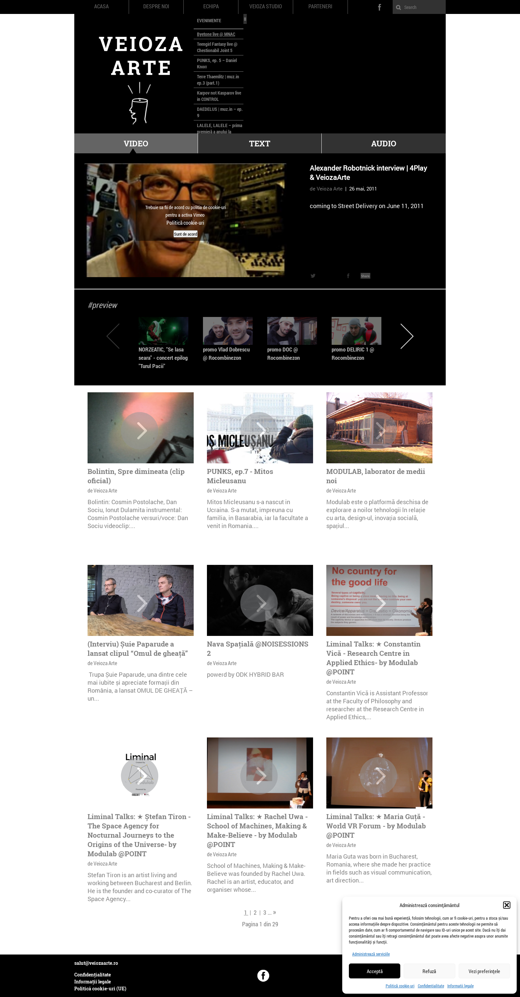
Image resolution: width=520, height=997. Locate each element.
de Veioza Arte (326, 188)
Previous (112, 336)
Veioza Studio (265, 6)
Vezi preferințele (484, 971)
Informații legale (460, 985)
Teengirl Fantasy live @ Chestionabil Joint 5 (217, 47)
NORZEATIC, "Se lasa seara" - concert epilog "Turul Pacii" (163, 357)
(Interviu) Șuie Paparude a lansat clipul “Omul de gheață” (138, 648)
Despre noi (156, 6)
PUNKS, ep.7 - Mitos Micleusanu (240, 476)
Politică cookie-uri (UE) (100, 988)
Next (407, 336)
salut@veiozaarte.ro (96, 963)
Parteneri (320, 6)
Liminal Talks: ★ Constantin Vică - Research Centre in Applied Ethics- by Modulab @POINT (373, 657)
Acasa (101, 6)
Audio (383, 143)
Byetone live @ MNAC (216, 34)
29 (275, 924)
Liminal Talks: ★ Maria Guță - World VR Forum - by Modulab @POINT (376, 826)
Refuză (429, 971)
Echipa (211, 6)
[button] (506, 905)
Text (259, 143)
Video (136, 143)
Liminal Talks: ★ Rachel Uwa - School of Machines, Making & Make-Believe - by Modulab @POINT (257, 830)
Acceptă (375, 971)
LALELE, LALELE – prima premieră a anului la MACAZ (219, 131)
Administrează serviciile (371, 954)
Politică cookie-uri (400, 985)
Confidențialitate (431, 985)
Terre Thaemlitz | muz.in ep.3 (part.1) (218, 79)
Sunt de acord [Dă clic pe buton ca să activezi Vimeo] (185, 234)
